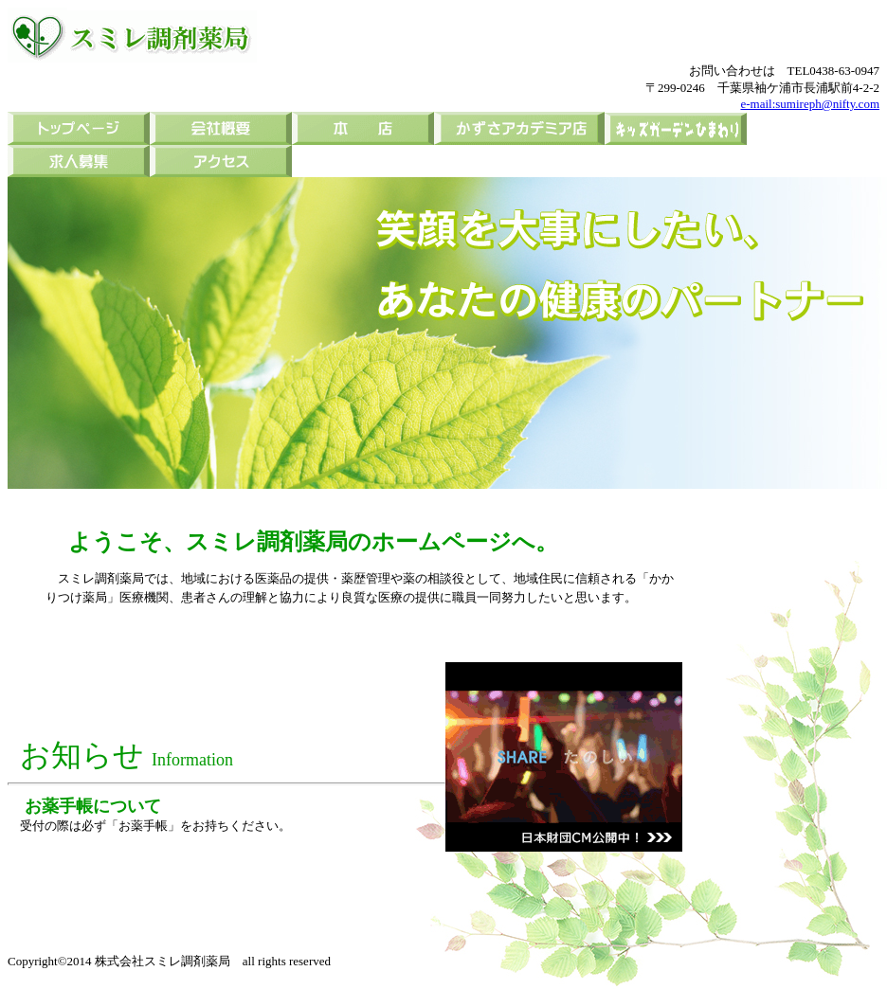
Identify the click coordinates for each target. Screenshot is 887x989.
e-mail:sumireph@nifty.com (809, 104)
